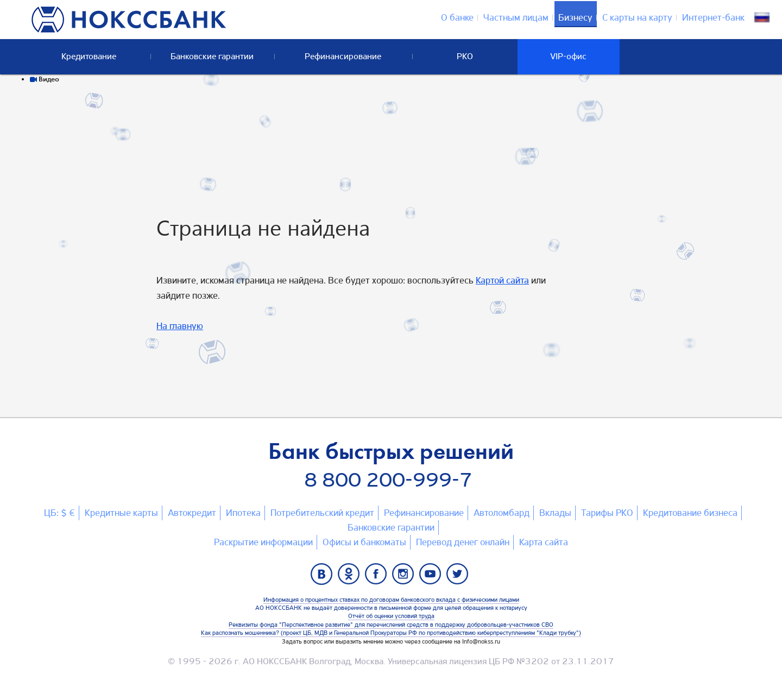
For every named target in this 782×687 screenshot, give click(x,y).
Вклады (555, 512)
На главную (179, 325)
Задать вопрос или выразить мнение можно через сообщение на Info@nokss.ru (391, 641)
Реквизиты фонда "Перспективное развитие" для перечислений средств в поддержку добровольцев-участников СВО (391, 624)
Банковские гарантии (391, 527)
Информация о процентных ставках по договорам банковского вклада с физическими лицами (391, 599)
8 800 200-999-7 (388, 479)
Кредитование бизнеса (690, 512)
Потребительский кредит (322, 512)
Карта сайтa (543, 542)
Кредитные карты (121, 512)
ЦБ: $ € (59, 512)
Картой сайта (502, 280)
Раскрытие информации (263, 542)
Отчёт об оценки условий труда (391, 616)
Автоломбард (501, 512)
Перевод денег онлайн (462, 542)
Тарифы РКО (607, 512)
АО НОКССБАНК (275, 661)
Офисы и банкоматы (364, 542)
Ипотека (243, 512)
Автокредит (192, 512)
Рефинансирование (424, 512)
